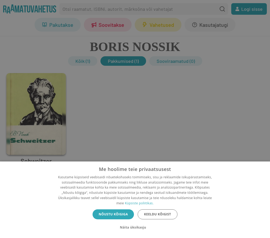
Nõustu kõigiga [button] (113, 214)
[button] (135, 227)
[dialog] (135, 199)
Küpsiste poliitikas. (139, 203)
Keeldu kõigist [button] (157, 214)
